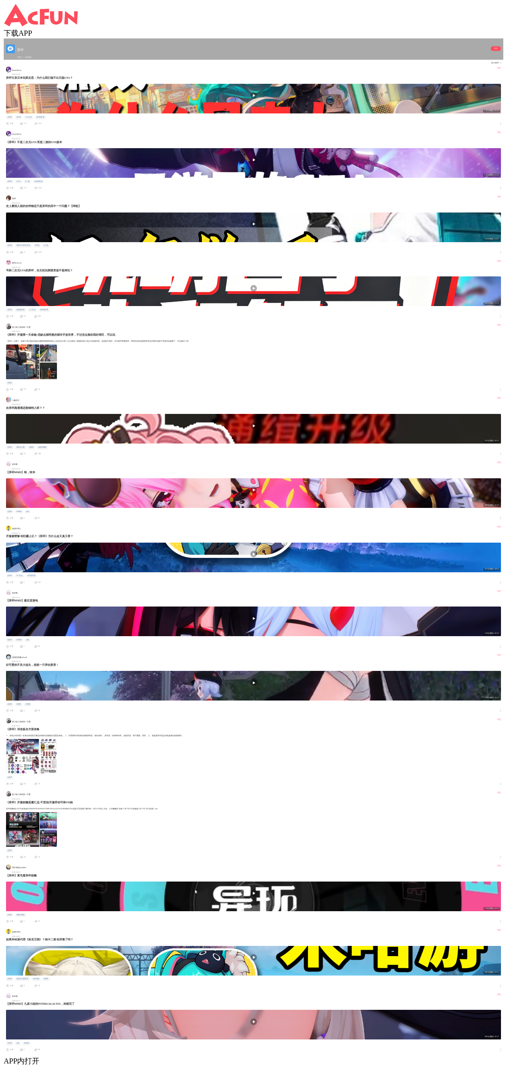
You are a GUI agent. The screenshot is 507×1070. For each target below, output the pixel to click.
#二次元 (28, 117)
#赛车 (31, 447)
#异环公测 (20, 447)
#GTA (18, 181)
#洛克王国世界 (22, 979)
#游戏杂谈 (20, 310)
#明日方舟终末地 (23, 245)
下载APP (18, 33)
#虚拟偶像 (42, 447)
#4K (28, 512)
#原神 (46, 979)
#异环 (9, 117)
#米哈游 (36, 979)
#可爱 (27, 704)
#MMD (19, 512)
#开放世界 (40, 117)
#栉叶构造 (20, 915)
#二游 (27, 181)
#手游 (37, 245)
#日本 (18, 117)
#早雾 (18, 704)
